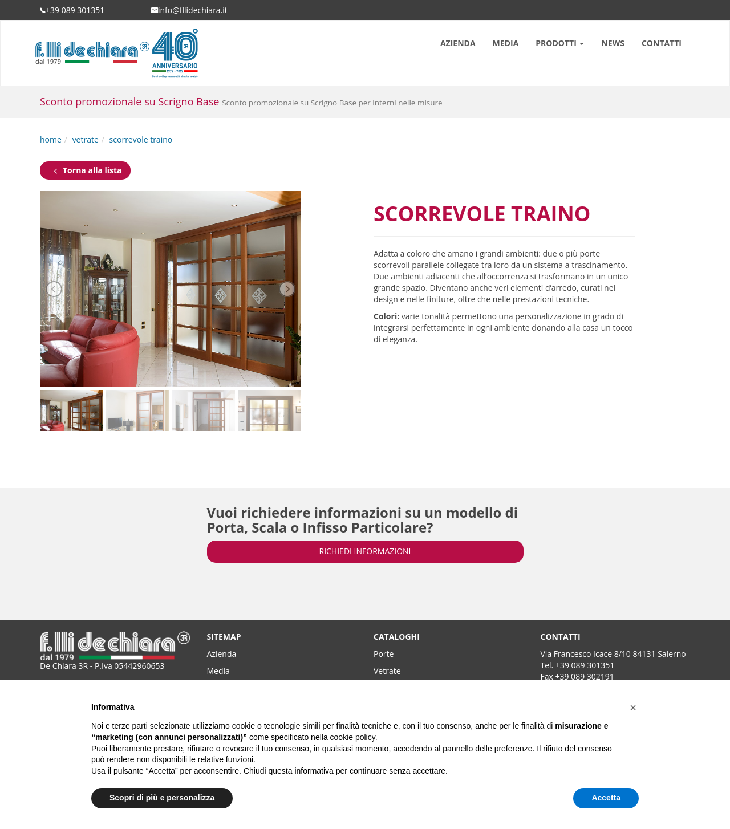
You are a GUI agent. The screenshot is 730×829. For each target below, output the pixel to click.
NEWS (612, 43)
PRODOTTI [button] (560, 43)
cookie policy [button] (352, 737)
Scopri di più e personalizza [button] (162, 797)
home (51, 139)
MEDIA (506, 43)
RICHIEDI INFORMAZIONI (365, 551)
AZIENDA (458, 43)
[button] (633, 707)
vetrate (85, 139)
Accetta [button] (605, 797)
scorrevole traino (141, 139)
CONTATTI (662, 43)
